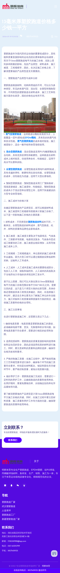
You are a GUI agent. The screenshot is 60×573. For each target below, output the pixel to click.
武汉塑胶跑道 (8, 506)
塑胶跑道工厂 (8, 515)
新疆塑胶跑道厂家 (11, 519)
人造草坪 (6, 511)
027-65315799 (14, 546)
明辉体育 (46, 566)
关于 (36, 461)
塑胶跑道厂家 (8, 502)
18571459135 (32, 36)
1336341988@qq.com (17, 541)
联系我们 (12, 440)
